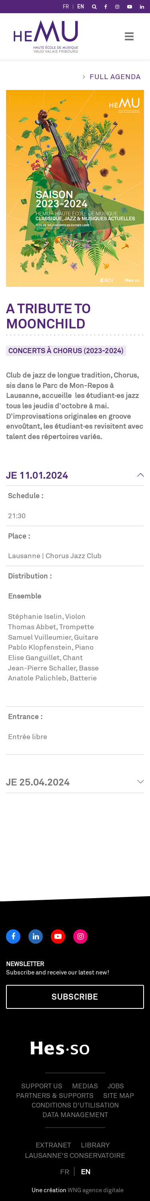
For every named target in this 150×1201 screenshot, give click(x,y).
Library (95, 1144)
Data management (75, 1114)
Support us (41, 1086)
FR (66, 6)
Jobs (116, 1086)
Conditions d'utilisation (75, 1105)
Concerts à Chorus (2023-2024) (66, 350)
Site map (118, 1095)
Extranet (53, 1144)
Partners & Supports (55, 1095)
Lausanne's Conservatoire (75, 1155)
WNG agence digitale (96, 1190)
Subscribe (75, 997)
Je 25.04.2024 (38, 782)
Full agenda (115, 76)
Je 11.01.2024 (37, 475)
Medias (85, 1086)
